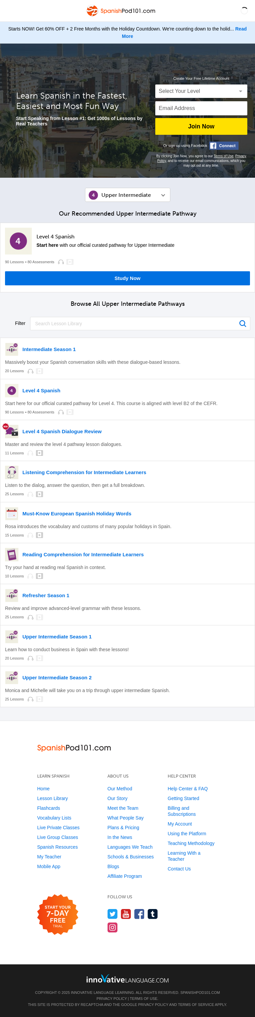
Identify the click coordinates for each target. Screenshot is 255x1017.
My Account (180, 824)
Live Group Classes (57, 837)
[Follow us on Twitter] (112, 914)
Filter (20, 323)
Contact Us (179, 868)
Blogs (113, 866)
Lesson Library (52, 798)
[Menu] (10, 10)
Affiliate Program (124, 876)
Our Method (119, 788)
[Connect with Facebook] (223, 146)
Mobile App (48, 866)
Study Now (127, 278)
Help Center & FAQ (188, 788)
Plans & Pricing (123, 827)
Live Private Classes (58, 827)
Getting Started (183, 798)
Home (43, 788)
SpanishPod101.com (200, 993)
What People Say (125, 818)
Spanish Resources (57, 847)
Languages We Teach (130, 847)
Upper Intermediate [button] (126, 195)
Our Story (117, 798)
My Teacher (49, 856)
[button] (244, 10)
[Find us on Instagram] (112, 927)
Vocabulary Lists (54, 818)
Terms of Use (224, 156)
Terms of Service (196, 1005)
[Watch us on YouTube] (126, 914)
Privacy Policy (112, 999)
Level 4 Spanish (55, 237)
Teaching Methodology (191, 843)
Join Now (201, 126)
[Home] (121, 15)
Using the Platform (187, 833)
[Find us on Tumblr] (153, 914)
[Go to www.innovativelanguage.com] (127, 978)
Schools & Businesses (130, 856)
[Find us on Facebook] (139, 914)
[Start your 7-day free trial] (57, 915)
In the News (119, 837)
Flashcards (48, 808)
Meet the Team (122, 808)
